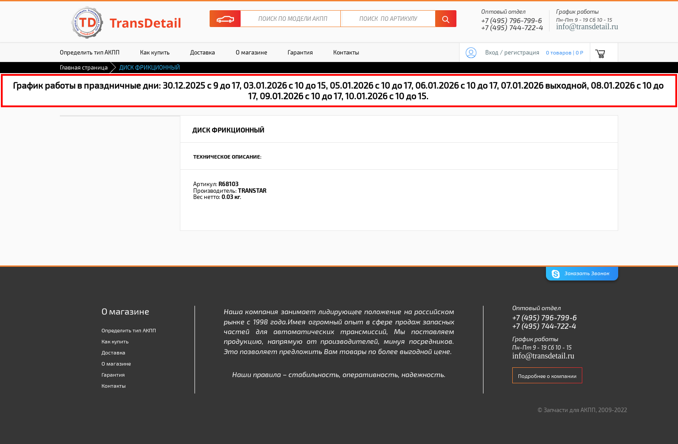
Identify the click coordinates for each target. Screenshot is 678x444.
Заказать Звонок (580, 274)
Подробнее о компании (547, 376)
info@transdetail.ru (587, 26)
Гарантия (300, 52)
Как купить (155, 52)
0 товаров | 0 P (564, 52)
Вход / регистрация (512, 52)
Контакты (346, 52)
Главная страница (84, 67)
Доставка (202, 52)
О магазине (251, 52)
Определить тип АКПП (90, 52)
